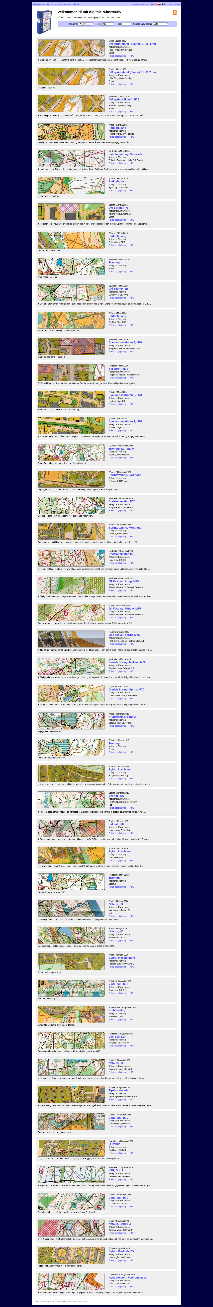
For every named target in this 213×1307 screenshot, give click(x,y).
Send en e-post (82, 1301)
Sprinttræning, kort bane (125, 475)
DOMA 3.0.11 (175, 4)
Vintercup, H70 (118, 984)
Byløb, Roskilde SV (121, 1251)
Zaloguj (76, 4)
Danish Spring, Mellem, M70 (127, 662)
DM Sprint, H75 (118, 207)
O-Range (114, 1144)
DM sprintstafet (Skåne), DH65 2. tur (132, 72)
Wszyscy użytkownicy (140, 4)
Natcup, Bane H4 (120, 1224)
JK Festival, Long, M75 (124, 581)
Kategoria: (73, 24)
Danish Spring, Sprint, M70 (126, 689)
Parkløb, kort (117, 181)
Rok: (98, 24)
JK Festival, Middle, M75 (125, 608)
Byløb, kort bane (119, 769)
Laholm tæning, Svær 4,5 (125, 154)
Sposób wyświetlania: (142, 24)
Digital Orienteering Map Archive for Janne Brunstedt (52, 4)
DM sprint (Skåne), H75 (124, 99)
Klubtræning (117, 1010)
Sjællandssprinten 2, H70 (125, 395)
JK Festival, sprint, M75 (124, 635)
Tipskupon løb (118, 1090)
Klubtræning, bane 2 (122, 716)
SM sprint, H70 (118, 368)
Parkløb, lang (117, 127)
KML (132, 56)
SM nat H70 (116, 824)
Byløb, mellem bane (122, 957)
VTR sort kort (117, 1036)
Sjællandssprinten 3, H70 (125, 342)
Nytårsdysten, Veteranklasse (128, 1277)
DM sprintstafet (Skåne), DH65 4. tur (132, 43)
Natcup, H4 (116, 904)
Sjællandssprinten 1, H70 (125, 421)
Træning (114, 262)
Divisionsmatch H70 (122, 501)
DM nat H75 (116, 795)
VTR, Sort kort (118, 1170)
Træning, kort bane (121, 448)
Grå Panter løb (118, 288)
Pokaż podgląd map (117, 56)
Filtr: (119, 24)
